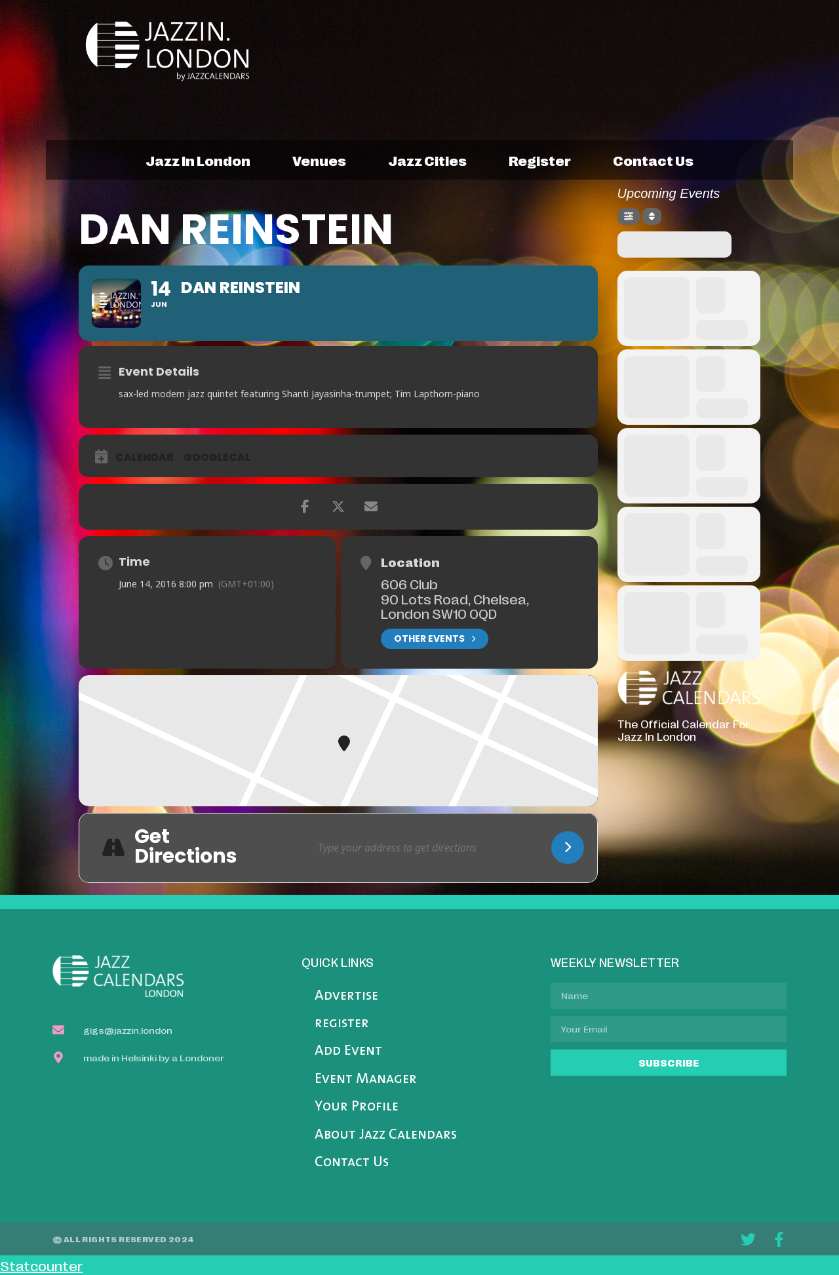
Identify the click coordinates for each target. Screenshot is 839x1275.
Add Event (348, 1051)
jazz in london (198, 160)
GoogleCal (217, 457)
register (540, 160)
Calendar (144, 457)
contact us (653, 160)
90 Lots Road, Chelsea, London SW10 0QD (455, 606)
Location (410, 562)
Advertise (346, 996)
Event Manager (366, 1079)
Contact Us (352, 1162)
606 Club (409, 583)
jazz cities (427, 160)
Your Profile (357, 1106)
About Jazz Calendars (386, 1135)
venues (319, 160)
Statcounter (41, 1265)
